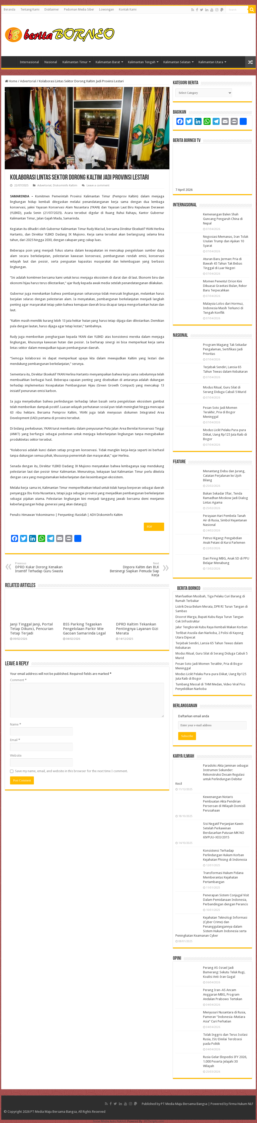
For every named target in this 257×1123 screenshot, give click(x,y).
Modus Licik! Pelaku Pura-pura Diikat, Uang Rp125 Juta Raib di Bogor (225, 434)
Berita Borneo (188, 588)
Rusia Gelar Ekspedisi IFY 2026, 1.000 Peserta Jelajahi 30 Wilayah (225, 1061)
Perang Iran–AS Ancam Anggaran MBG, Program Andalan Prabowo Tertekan (222, 994)
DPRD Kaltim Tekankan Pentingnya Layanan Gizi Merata (137, 628)
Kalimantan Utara (211, 62)
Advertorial (28, 81)
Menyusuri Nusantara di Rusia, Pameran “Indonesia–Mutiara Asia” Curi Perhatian (224, 1016)
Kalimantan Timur (75, 62)
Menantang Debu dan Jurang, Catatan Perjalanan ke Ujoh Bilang (224, 475)
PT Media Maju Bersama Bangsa (184, 1104)
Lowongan (106, 9)
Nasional (50, 62)
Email (15, 740)
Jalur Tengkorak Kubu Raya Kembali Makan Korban (211, 627)
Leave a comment (98, 185)
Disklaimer (51, 9)
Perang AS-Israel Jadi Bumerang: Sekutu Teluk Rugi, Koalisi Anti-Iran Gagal (224, 972)
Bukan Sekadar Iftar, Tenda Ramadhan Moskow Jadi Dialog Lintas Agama (225, 498)
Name (15, 724)
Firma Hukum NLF (241, 1104)
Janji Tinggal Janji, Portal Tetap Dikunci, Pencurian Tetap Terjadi (31, 628)
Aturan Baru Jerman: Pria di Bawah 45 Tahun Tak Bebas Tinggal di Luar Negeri (222, 263)
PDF (154, 527)
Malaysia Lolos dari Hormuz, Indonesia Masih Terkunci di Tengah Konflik (223, 308)
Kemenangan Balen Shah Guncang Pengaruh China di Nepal (223, 218)
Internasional (29, 62)
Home (10, 61)
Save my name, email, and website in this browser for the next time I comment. (71, 771)
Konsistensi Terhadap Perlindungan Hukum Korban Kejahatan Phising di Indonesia (225, 855)
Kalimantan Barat (108, 62)
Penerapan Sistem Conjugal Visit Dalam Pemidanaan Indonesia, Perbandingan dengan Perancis (226, 899)
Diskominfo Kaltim (65, 185)
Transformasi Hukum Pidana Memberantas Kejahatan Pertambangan (223, 877)
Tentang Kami (29, 9)
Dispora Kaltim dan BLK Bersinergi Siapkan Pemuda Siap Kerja (133, 569)
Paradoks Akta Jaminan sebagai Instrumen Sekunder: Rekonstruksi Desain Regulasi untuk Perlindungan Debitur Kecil (211, 774)
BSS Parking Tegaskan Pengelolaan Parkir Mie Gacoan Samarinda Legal (84, 628)
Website (16, 755)
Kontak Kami (128, 9)
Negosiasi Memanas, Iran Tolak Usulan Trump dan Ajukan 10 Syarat (225, 241)
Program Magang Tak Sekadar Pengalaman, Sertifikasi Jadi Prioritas (225, 349)
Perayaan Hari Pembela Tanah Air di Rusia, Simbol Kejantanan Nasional (225, 520)
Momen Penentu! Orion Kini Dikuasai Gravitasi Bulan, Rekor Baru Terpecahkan (225, 285)
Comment (18, 680)
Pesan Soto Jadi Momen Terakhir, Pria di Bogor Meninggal (220, 412)
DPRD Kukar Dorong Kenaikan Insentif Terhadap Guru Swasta (41, 567)
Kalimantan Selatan (176, 62)
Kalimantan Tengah (141, 62)
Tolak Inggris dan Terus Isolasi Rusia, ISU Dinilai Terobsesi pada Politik (225, 1039)
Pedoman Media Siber (79, 9)
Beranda (9, 9)
